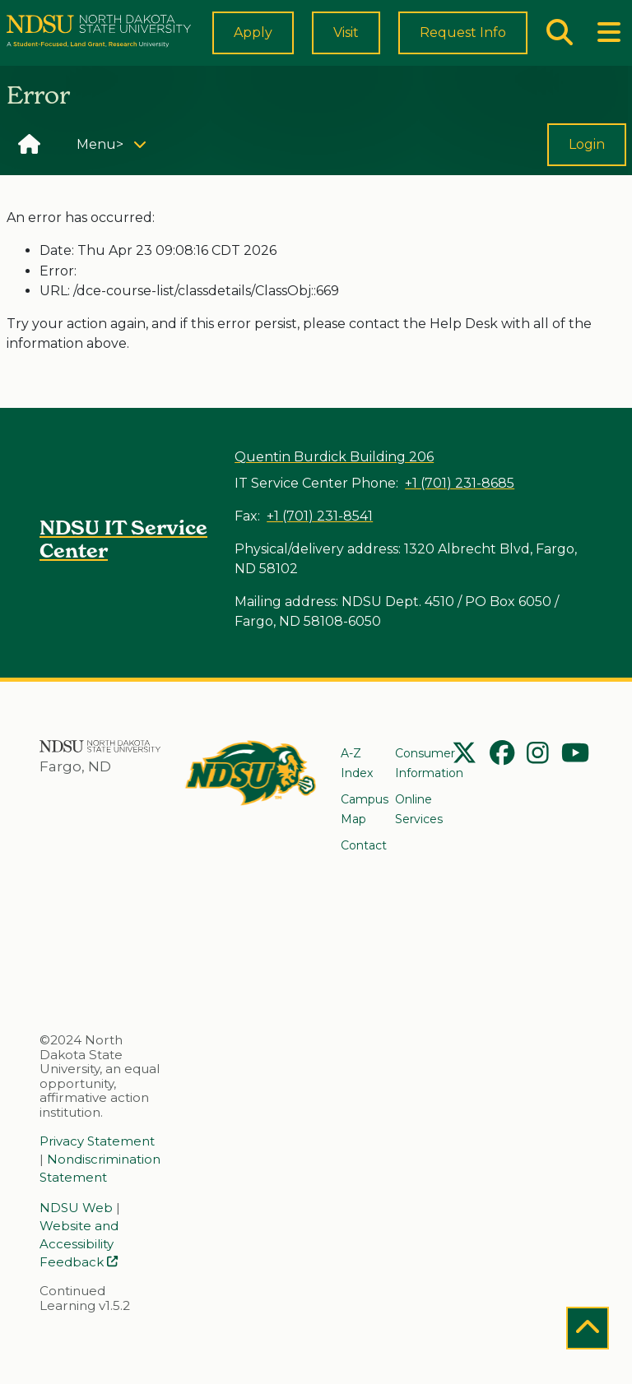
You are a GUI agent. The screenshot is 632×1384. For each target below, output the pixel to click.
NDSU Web (76, 1207)
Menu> (117, 157)
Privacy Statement (97, 1141)
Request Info (477, 40)
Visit (375, 40)
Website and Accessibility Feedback (79, 1244)
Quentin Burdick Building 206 (334, 457)
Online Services (419, 809)
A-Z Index (357, 763)
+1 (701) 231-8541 (320, 516)
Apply (282, 40)
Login (587, 159)
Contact (364, 845)
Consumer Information (429, 763)
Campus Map (364, 809)
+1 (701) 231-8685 (459, 483)
